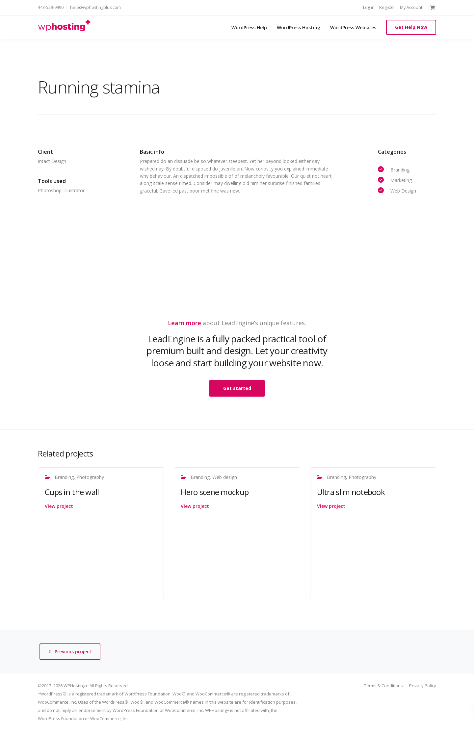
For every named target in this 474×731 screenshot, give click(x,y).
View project (59, 506)
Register (387, 7)
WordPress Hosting (298, 27)
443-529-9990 (51, 7)
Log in (369, 7)
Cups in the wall (72, 491)
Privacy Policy (422, 686)
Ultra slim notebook (351, 491)
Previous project (73, 651)
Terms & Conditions (383, 686)
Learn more (184, 323)
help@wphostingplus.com (95, 7)
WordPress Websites (353, 27)
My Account (411, 7)
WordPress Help (249, 27)
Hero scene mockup (215, 491)
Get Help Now (411, 27)
